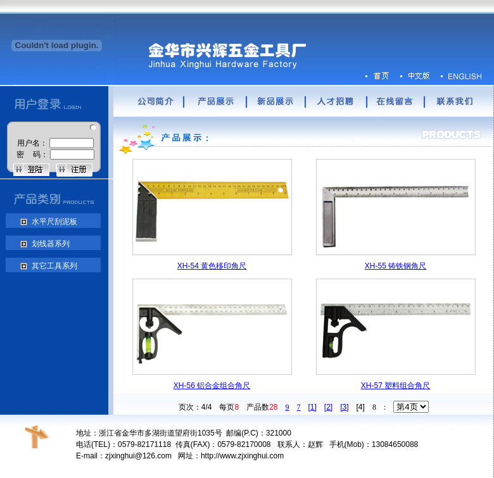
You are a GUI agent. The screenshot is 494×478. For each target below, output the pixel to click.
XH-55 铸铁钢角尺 (395, 265)
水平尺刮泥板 (53, 221)
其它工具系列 (53, 265)
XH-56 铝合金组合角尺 (212, 385)
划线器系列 (49, 243)
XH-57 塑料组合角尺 (395, 385)
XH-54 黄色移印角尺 (211, 265)
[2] (328, 407)
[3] (344, 407)
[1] (312, 407)
